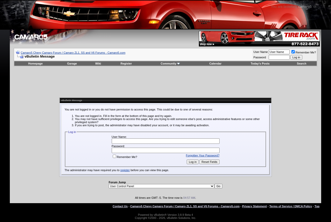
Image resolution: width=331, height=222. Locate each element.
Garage (72, 63)
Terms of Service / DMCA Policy (290, 206)
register (125, 170)
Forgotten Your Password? (203, 155)
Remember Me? (303, 52)
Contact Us (120, 206)
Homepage (35, 63)
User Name (260, 51)
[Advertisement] (165, 81)
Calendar (215, 63)
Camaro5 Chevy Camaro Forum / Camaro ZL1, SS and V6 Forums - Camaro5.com (73, 52)
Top (316, 206)
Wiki (98, 63)
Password (259, 57)
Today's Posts (260, 63)
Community (170, 63)
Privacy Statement (254, 206)
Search (301, 63)
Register (126, 63)
